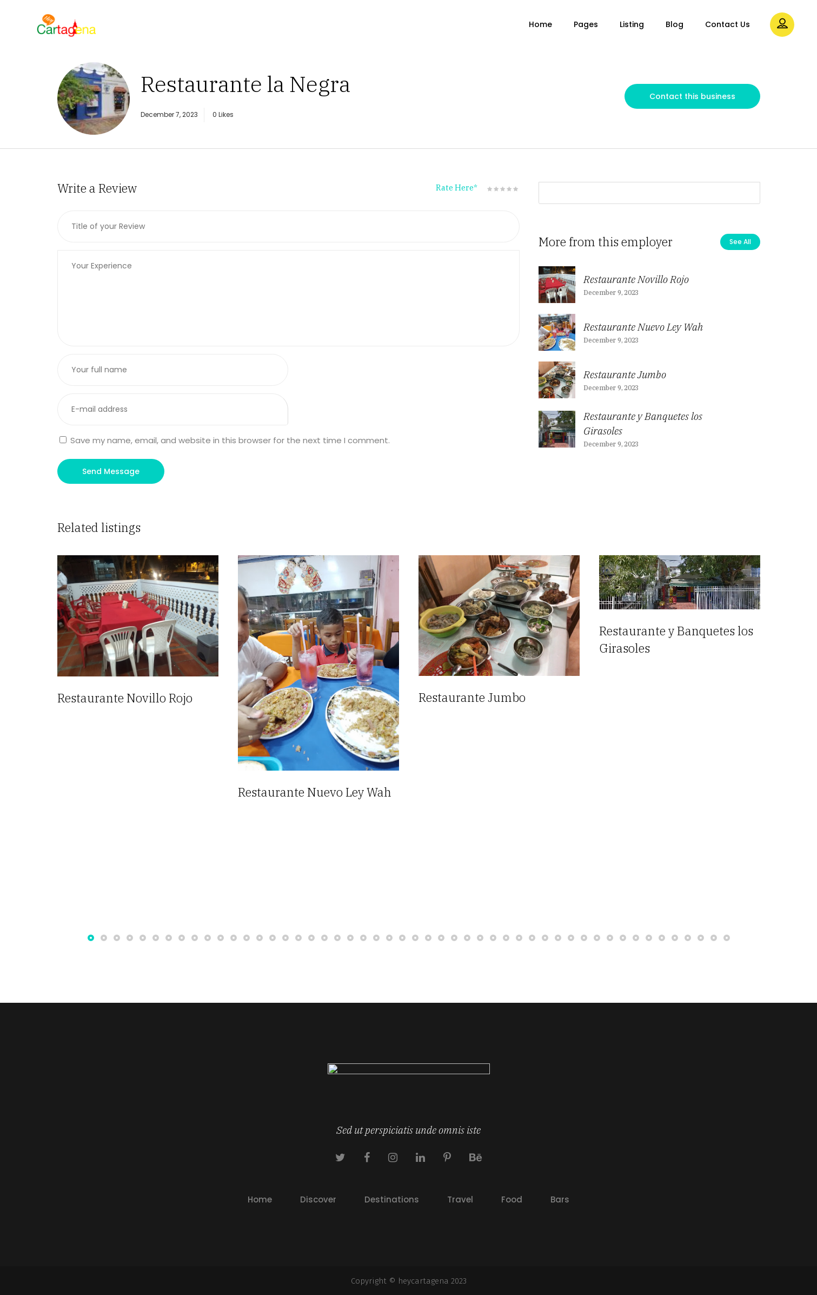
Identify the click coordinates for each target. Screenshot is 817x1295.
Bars (559, 1199)
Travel (460, 1199)
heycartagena (423, 1281)
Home (260, 1199)
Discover (318, 1199)
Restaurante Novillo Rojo (636, 279)
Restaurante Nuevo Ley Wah (643, 326)
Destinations (391, 1199)
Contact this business (692, 96)
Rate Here (456, 187)
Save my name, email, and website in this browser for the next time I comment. (230, 440)
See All (740, 241)
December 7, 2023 (169, 114)
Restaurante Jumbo (624, 374)
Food (511, 1199)
